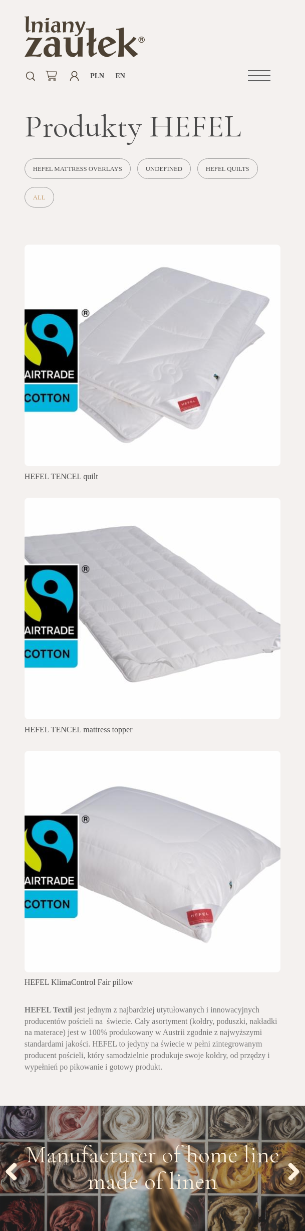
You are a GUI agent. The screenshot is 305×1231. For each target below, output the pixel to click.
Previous (15, 1169)
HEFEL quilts (227, 168)
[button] (259, 76)
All (39, 197)
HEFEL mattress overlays (77, 168)
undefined (164, 168)
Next (290, 1169)
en (120, 76)
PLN (97, 76)
